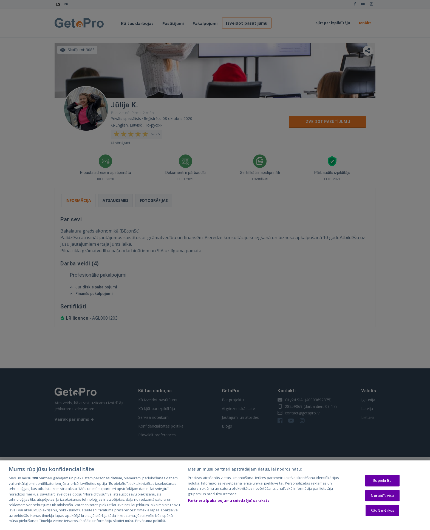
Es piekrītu (382, 481)
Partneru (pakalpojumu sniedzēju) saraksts (228, 501)
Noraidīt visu (382, 496)
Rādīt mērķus (382, 511)
